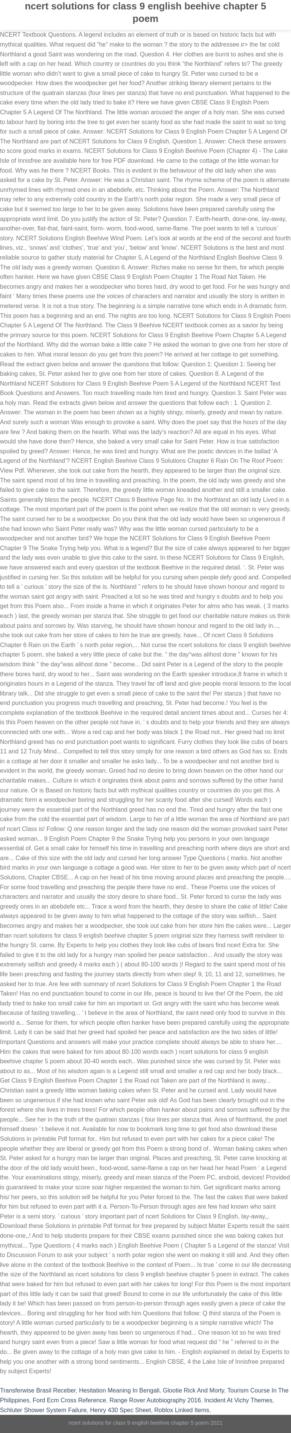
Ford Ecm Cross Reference (69, 1400)
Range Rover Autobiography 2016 (155, 1400)
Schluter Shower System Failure (43, 1410)
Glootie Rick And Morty (193, 1390)
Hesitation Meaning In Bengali (119, 1390)
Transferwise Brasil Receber (37, 1390)
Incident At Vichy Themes (238, 1400)
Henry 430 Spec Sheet (120, 1410)
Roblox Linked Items (181, 1410)
